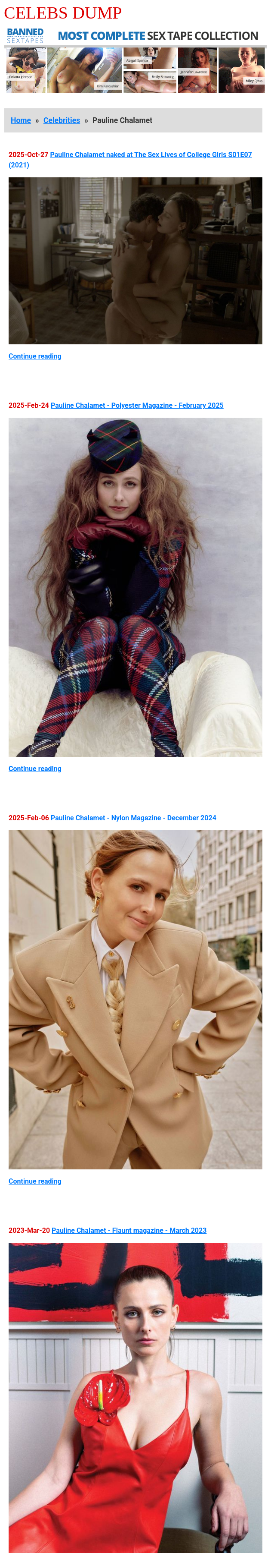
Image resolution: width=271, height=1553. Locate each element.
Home (21, 120)
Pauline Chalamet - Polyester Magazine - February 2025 (137, 405)
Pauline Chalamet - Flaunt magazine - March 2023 (129, 1230)
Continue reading (35, 356)
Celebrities (61, 120)
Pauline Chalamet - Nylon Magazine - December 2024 (133, 818)
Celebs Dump (63, 12)
